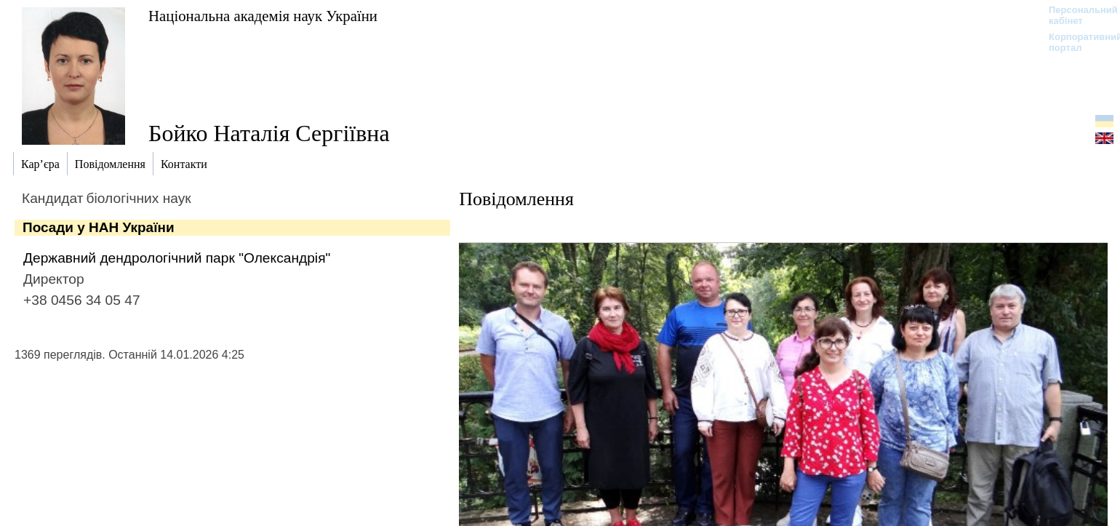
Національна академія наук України (262, 15)
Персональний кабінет (1076, 15)
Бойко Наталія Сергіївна (269, 133)
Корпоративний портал (1076, 42)
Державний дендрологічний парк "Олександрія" (176, 258)
